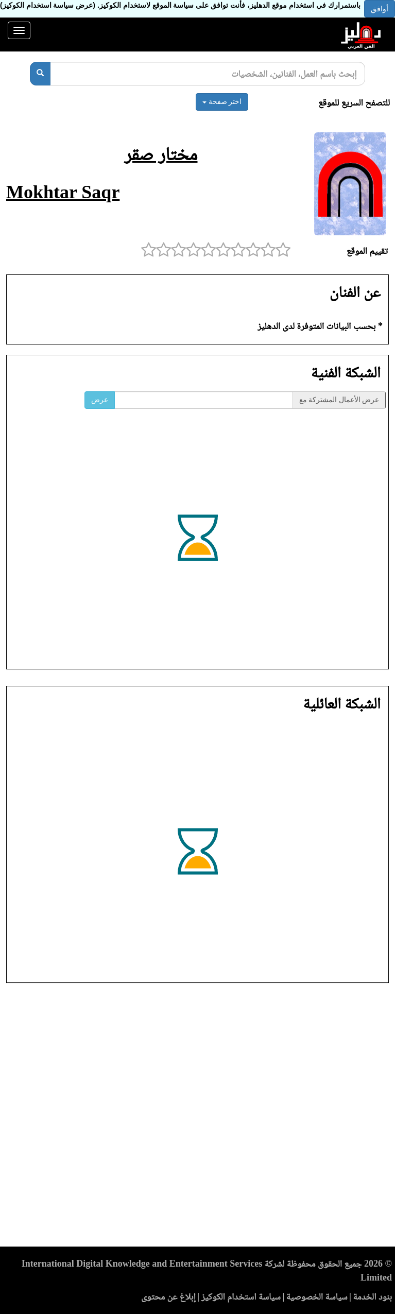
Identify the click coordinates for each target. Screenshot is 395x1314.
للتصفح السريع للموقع (354, 102)
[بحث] (40, 73)
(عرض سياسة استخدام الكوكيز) (47, 5)
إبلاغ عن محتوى (168, 1296)
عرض (99, 400)
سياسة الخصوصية (317, 1296)
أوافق (379, 9)
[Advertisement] (197, 1117)
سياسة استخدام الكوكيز (241, 1296)
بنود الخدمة (372, 1296)
